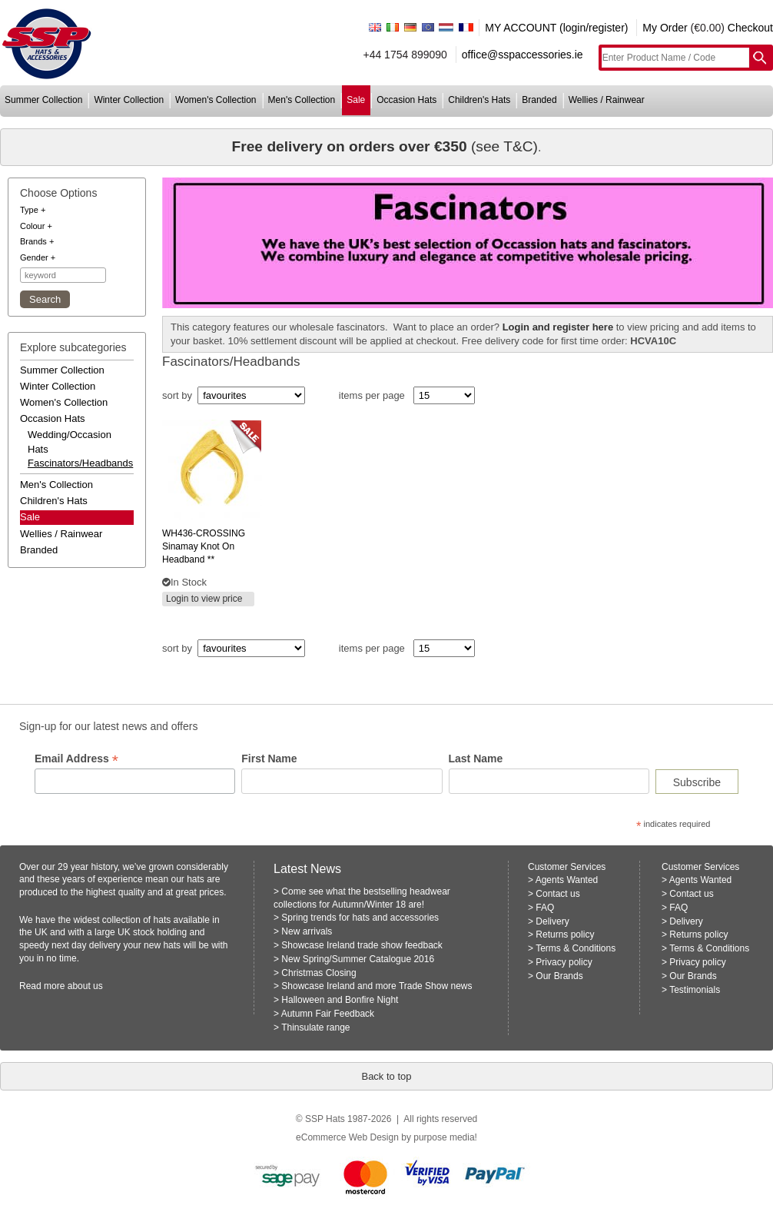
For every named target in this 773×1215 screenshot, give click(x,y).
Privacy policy (564, 962)
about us (85, 986)
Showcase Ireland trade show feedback (361, 945)
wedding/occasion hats (69, 441)
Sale (30, 517)
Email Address (76, 759)
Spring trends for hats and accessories (360, 917)
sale (356, 100)
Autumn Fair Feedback (327, 1013)
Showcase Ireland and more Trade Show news (376, 986)
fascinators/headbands (77, 463)
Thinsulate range (315, 1027)
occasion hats (406, 100)
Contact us (557, 893)
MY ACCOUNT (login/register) (556, 28)
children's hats (479, 100)
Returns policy (565, 934)
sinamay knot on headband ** (203, 546)
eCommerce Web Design (347, 1137)
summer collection (43, 100)
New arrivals (306, 931)
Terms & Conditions (575, 948)
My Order (664, 28)
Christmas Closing (318, 973)
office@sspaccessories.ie (522, 54)
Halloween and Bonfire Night (339, 999)
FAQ (545, 907)
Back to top (386, 1076)
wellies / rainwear (607, 100)
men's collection (302, 100)
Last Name (476, 758)
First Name (269, 758)
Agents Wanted (567, 880)
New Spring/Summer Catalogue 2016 (357, 959)
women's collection (215, 100)
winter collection (129, 100)
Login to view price (204, 598)
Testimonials (694, 989)
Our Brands (559, 976)
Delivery (552, 921)
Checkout (750, 28)
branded (539, 100)
